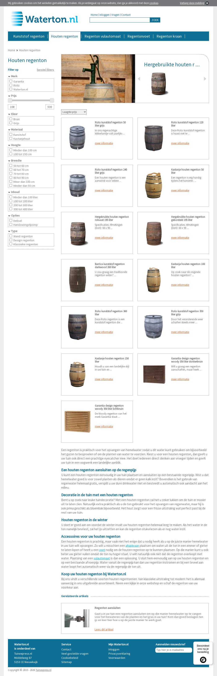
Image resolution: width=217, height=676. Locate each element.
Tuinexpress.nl (43, 670)
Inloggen (104, 15)
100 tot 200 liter (23, 201)
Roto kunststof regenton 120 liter (187, 124)
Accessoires (191, 42)
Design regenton (23, 240)
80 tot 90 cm (21, 178)
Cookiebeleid (69, 658)
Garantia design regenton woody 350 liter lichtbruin (109, 407)
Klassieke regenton (25, 244)
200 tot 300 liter (23, 205)
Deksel (17, 221)
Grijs (16, 123)
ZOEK (155, 20)
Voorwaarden (116, 658)
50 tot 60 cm (21, 166)
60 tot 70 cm (21, 170)
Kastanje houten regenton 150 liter (112, 360)
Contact (125, 15)
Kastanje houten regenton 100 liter (188, 265)
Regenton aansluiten (107, 608)
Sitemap (66, 662)
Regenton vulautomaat (102, 36)
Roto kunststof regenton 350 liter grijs (187, 312)
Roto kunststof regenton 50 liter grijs (110, 124)
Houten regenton (64, 36)
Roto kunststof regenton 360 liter (111, 312)
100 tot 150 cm (22, 154)
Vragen (115, 15)
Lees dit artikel (104, 629)
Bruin (16, 119)
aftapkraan (132, 546)
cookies (153, 3)
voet (102, 550)
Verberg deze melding (192, 3)
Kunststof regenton (28, 36)
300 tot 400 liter (23, 209)
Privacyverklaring (119, 653)
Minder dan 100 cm (25, 150)
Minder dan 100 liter (25, 197)
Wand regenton (23, 236)
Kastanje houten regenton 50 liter (187, 171)
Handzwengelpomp (25, 225)
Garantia (18, 81)
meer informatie (104, 143)
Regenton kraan (169, 36)
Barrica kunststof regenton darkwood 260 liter (110, 265)
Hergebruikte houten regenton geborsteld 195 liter (188, 218)
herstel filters (45, 70)
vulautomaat (102, 558)
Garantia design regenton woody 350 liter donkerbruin (187, 360)
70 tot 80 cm (21, 174)
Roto (16, 85)
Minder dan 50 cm (24, 186)
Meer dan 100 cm (24, 182)
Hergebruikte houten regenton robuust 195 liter (112, 218)
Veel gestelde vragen (74, 653)
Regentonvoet (138, 36)
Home (94, 15)
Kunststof (19, 135)
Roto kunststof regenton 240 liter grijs (111, 171)
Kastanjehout (21, 139)
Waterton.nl (20, 89)
